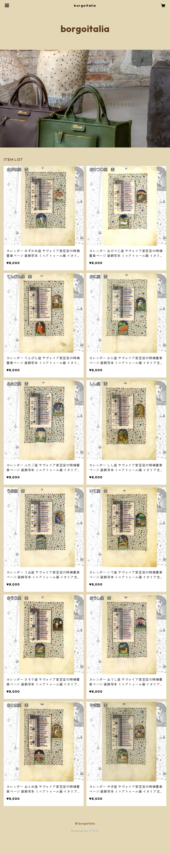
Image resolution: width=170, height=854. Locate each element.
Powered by (85, 831)
